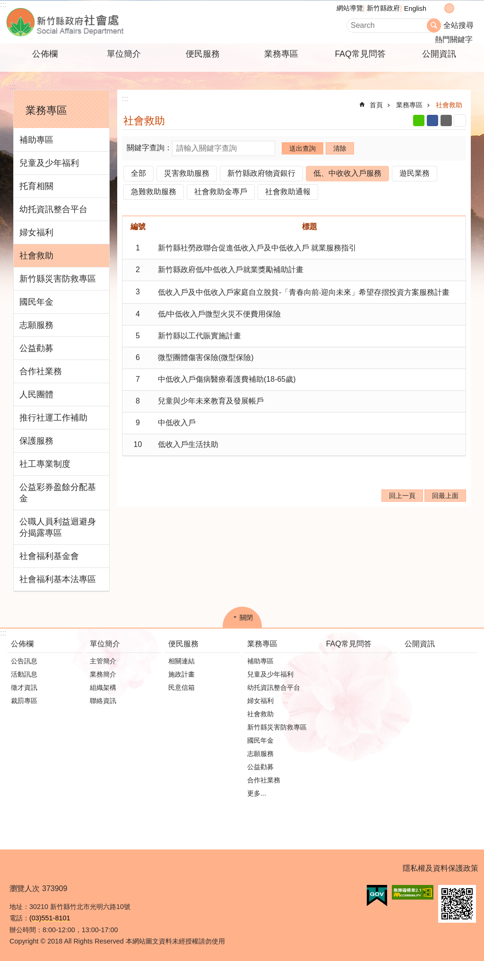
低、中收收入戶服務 (347, 173)
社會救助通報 (288, 192)
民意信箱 (181, 687)
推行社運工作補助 (53, 417)
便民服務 (203, 54)
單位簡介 (124, 54)
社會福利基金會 (49, 556)
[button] (377, 896)
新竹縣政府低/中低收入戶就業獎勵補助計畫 (230, 270)
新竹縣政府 (383, 8)
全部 (138, 173)
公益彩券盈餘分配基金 (57, 492)
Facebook (432, 120)
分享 (468, 8)
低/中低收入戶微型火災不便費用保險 (219, 314)
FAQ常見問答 (360, 54)
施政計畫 (181, 674)
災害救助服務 (186, 173)
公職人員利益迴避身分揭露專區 (57, 527)
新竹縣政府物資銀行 (261, 173)
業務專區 (281, 54)
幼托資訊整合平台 (53, 209)
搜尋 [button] (434, 25)
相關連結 (181, 661)
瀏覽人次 (24, 888)
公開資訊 (439, 54)
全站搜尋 (458, 25)
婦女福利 (36, 232)
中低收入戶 (177, 423)
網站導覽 (350, 8)
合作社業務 (40, 371)
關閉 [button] (246, 617)
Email (446, 120)
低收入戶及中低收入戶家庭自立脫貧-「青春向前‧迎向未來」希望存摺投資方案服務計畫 (303, 292)
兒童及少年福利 (49, 163)
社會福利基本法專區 (57, 579)
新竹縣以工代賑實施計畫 (199, 336)
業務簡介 (103, 674)
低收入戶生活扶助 (188, 444)
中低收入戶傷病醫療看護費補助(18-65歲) (227, 379)
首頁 (376, 105)
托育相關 (36, 186)
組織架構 (103, 687)
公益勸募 (36, 348)
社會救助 (36, 255)
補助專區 (36, 140)
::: (3, 4)
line (418, 120)
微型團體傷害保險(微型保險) (206, 357)
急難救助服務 (153, 192)
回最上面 (445, 495)
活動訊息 (24, 674)
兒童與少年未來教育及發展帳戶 (211, 401)
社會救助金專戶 (220, 192)
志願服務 (36, 325)
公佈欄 (45, 54)
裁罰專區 (24, 700)
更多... (256, 793)
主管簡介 (103, 661)
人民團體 (36, 394)
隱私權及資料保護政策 (440, 868)
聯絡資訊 (103, 700)
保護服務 (36, 441)
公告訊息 (24, 661)
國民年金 (36, 302)
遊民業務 (414, 173)
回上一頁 (402, 495)
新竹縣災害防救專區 (57, 278)
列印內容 (460, 120)
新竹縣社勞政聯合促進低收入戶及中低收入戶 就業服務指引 (257, 248)
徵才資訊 (24, 687)
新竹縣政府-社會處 (112, 21)
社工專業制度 (44, 464)
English (415, 8)
